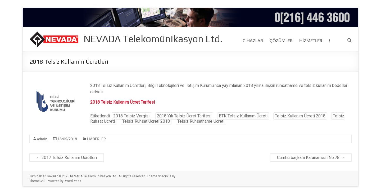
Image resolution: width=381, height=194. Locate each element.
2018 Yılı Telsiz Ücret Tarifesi (184, 115)
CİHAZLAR (253, 40)
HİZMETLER (310, 40)
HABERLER (96, 138)
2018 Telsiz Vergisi (131, 115)
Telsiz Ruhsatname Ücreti (200, 121)
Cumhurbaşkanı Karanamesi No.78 (311, 157)
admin (42, 138)
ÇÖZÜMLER (281, 40)
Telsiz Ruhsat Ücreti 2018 (146, 121)
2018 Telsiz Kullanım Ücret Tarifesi (122, 102)
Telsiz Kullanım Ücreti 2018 (300, 115)
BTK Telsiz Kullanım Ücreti (243, 115)
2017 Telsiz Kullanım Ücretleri (66, 157)
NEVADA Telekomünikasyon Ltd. (153, 38)
